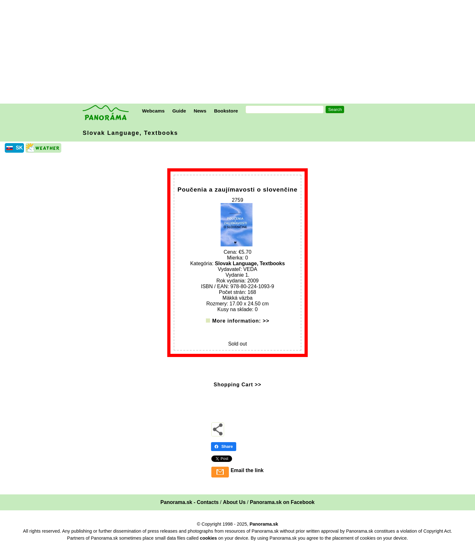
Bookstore (226, 110)
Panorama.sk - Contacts (190, 502)
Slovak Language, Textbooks (130, 133)
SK (19, 147)
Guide (179, 110)
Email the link (246, 470)
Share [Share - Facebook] (223, 446)
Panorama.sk (264, 524)
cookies (208, 538)
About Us (234, 502)
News (200, 110)
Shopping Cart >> (237, 384)
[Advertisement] (239, 52)
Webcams (153, 110)
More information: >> (240, 321)
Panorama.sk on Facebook (282, 502)
